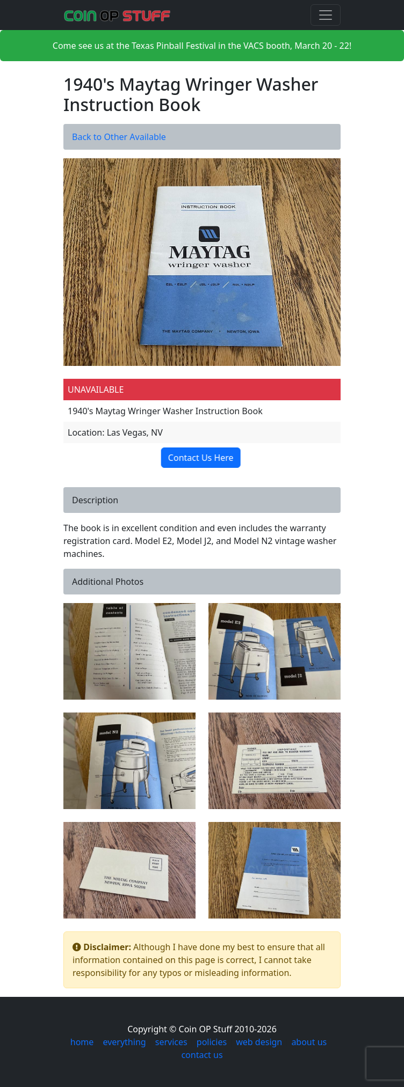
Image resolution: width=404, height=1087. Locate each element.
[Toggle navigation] (326, 15)
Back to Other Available (119, 137)
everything (124, 1042)
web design (259, 1042)
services (171, 1042)
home (82, 1042)
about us (309, 1042)
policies (212, 1042)
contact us (201, 1055)
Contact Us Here (203, 458)
